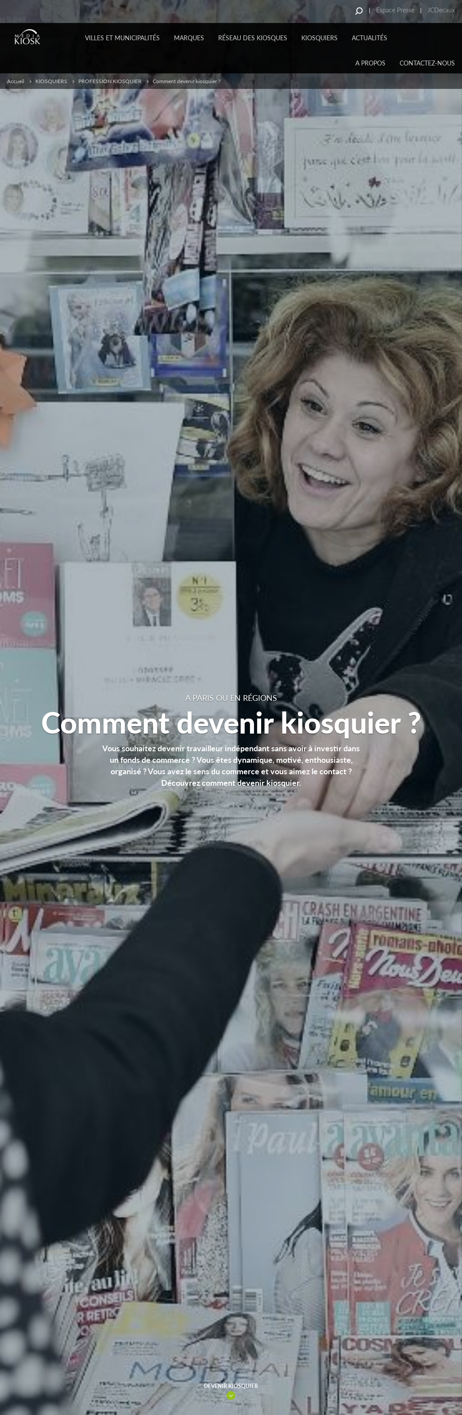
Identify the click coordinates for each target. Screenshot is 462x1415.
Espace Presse (395, 10)
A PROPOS (370, 63)
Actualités (369, 38)
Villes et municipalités (122, 38)
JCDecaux (441, 10)
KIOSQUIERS (319, 38)
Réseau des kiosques (252, 38)
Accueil (15, 81)
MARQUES (189, 38)
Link (231, 1395)
